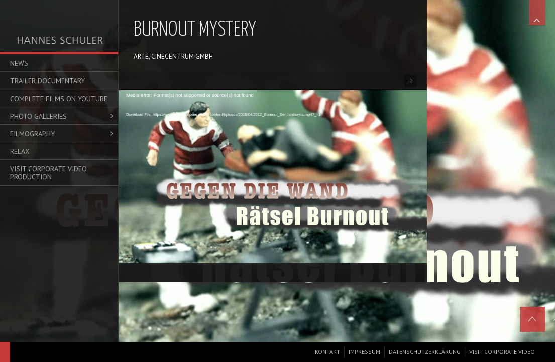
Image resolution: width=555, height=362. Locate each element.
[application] (273, 173)
